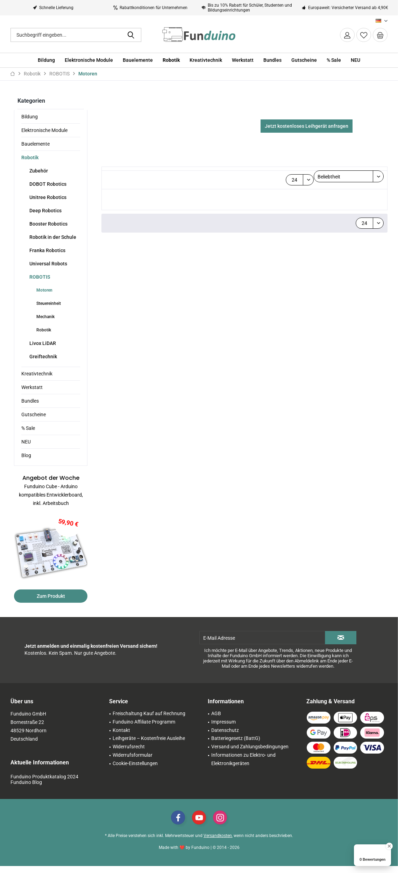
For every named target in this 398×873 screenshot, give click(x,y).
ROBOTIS (39, 277)
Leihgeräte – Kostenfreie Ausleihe (149, 745)
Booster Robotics (47, 224)
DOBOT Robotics (47, 184)
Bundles (30, 401)
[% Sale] (334, 60)
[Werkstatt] (242, 60)
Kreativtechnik (36, 373)
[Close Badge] (389, 846)
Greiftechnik (42, 356)
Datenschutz (225, 737)
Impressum (223, 729)
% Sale (28, 428)
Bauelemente (35, 144)
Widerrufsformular (132, 762)
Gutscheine (33, 414)
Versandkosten (218, 842)
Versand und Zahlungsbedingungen (250, 753)
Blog (26, 455)
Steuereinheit (48, 303)
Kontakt (121, 737)
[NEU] (355, 60)
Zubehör (38, 171)
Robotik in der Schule (52, 237)
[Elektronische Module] (89, 60)
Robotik (29, 157)
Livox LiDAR (42, 343)
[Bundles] (272, 60)
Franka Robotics (46, 250)
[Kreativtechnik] (206, 60)
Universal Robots (47, 263)
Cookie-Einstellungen (135, 770)
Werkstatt (32, 387)
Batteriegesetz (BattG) (235, 745)
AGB (216, 720)
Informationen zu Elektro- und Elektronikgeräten (243, 766)
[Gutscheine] (304, 60)
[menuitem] (380, 35)
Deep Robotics (45, 210)
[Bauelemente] (138, 60)
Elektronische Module (44, 130)
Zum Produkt (51, 596)
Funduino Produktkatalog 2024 (44, 783)
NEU (26, 442)
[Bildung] (46, 60)
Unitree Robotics (47, 197)
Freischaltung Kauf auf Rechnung (149, 720)
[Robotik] (171, 60)
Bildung (29, 116)
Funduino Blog (26, 789)
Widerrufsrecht (129, 753)
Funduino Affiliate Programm (144, 729)
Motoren (43, 290)
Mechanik (45, 316)
